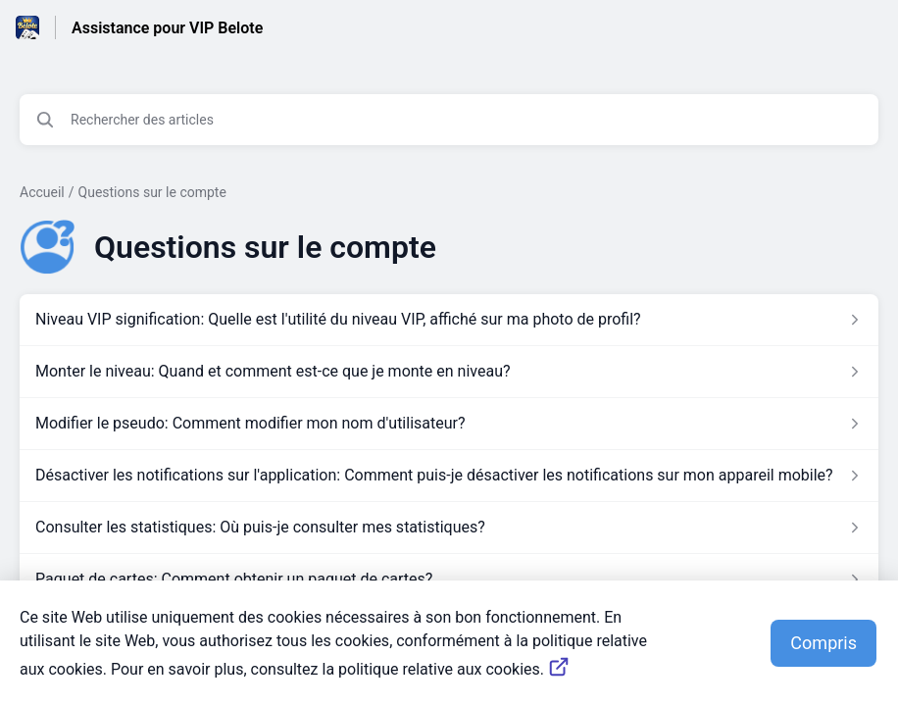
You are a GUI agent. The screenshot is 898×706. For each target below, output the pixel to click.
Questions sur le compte (152, 192)
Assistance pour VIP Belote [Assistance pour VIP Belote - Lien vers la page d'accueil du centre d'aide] (167, 28)
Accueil (42, 192)
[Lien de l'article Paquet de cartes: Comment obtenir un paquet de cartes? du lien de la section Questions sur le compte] (449, 579)
